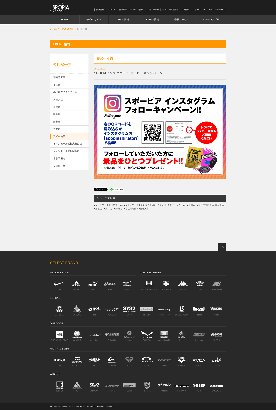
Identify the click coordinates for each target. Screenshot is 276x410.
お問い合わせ (153, 9)
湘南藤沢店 (59, 77)
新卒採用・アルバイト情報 (131, 9)
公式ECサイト (94, 19)
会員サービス (181, 19)
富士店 (57, 106)
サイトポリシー (216, 9)
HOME (64, 19)
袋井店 (57, 129)
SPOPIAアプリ (211, 19)
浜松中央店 (59, 136)
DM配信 (185, 9)
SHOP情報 (123, 19)
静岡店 (57, 114)
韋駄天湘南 (59, 158)
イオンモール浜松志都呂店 (67, 143)
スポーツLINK (199, 9)
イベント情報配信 (170, 9)
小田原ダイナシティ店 (65, 92)
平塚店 (57, 84)
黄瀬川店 (58, 99)
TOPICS (111, 9)
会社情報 (100, 9)
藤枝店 (57, 121)
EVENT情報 (152, 19)
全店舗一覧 (59, 166)
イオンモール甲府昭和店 (66, 151)
